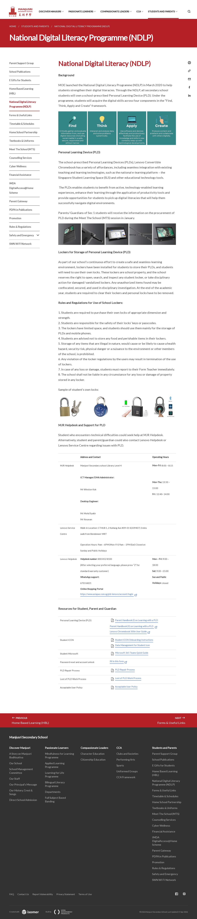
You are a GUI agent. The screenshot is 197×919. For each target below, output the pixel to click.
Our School (15, 763)
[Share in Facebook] (188, 85)
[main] (98, 373)
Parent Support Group (21, 63)
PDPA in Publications (20, 209)
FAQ (11, 894)
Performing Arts (125, 759)
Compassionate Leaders (114, 11)
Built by (61, 912)
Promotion (15, 218)
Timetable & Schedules (21, 123)
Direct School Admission (23, 799)
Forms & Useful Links (20, 115)
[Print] (188, 62)
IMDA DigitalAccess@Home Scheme (21, 188)
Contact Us (23, 894)
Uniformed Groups (127, 771)
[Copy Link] (188, 70)
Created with (26, 912)
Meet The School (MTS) (22, 149)
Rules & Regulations (20, 226)
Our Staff (14, 778)
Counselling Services (20, 157)
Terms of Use (85, 894)
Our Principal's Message (23, 784)
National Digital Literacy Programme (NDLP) (22, 104)
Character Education (93, 753)
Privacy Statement (65, 894)
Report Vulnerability (42, 894)
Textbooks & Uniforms (21, 140)
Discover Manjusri (50, 11)
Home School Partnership (23, 132)
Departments (52, 791)
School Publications (20, 71)
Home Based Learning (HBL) (21, 91)
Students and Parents (161, 11)
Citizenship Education (93, 759)
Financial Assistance (20, 174)
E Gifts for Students (20, 80)
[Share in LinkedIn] (188, 93)
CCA (138, 11)
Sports (120, 765)
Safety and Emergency (24, 235)
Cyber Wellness (17, 166)
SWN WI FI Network (20, 243)
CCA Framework (125, 777)
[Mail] (188, 77)
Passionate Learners (80, 11)
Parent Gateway (18, 201)
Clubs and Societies (127, 753)
